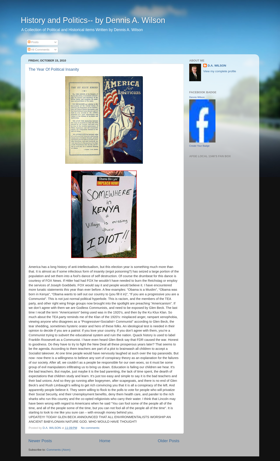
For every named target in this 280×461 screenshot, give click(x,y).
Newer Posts (40, 440)
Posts (33, 42)
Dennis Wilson (197, 97)
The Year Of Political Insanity (54, 69)
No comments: (91, 427)
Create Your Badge (199, 145)
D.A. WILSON (217, 65)
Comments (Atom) (59, 449)
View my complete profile (219, 71)
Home (104, 440)
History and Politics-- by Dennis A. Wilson (93, 20)
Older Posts (168, 440)
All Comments (38, 49)
